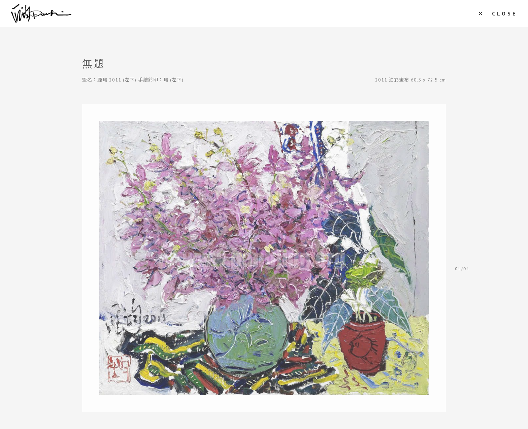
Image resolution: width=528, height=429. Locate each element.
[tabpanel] (264, 258)
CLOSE (504, 13)
